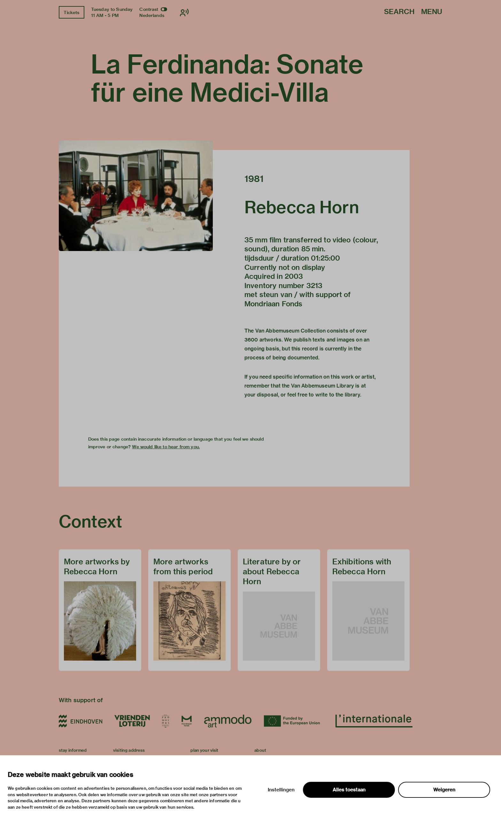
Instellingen (281, 790)
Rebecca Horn (301, 207)
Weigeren (444, 790)
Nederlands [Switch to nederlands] (151, 15)
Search (399, 12)
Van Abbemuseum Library (322, 385)
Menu (431, 12)
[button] (136, 195)
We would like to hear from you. (166, 447)
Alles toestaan (349, 790)
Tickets (71, 12)
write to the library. (338, 394)
